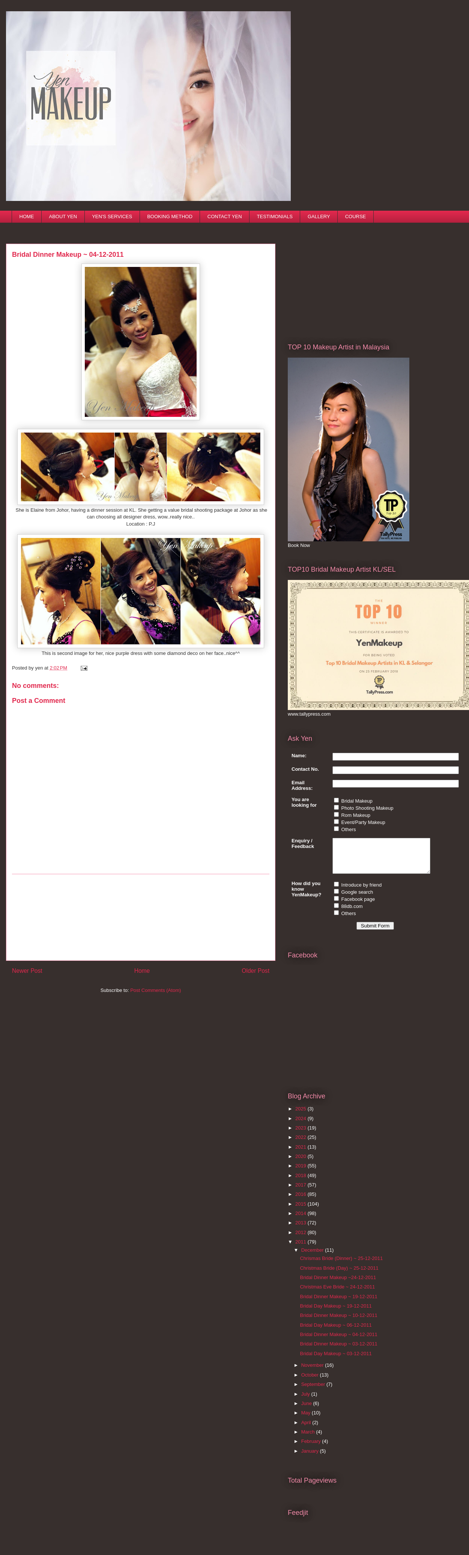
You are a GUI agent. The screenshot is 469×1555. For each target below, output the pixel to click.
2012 (301, 1239)
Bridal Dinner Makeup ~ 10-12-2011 (338, 1322)
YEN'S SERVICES (112, 216)
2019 (301, 1172)
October (310, 1381)
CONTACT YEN (224, 216)
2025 (301, 1115)
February (311, 1448)
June (307, 1410)
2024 (301, 1125)
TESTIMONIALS (275, 216)
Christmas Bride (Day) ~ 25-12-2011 (339, 1275)
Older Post (255, 971)
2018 (301, 1182)
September (313, 1391)
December (313, 1257)
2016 (301, 1201)
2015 (301, 1210)
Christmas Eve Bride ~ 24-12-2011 (337, 1293)
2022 (301, 1144)
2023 (301, 1134)
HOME (27, 216)
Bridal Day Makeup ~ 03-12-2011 (335, 1360)
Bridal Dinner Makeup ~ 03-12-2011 (338, 1350)
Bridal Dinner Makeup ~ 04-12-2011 (338, 1341)
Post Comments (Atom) (155, 990)
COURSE (355, 216)
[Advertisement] (140, 917)
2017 (301, 1191)
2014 (301, 1220)
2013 (301, 1229)
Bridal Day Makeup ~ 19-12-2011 (335, 1312)
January (310, 1458)
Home (142, 971)
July (306, 1401)
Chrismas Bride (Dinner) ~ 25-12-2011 (341, 1265)
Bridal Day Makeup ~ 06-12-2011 (335, 1332)
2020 (301, 1163)
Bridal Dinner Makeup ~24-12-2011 (338, 1284)
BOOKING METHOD (169, 216)
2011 (301, 1248)
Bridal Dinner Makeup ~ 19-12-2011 (338, 1303)
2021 (301, 1154)
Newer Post (27, 971)
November (313, 1372)
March (308, 1438)
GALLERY (319, 216)
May (306, 1419)
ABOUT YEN (63, 216)
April (307, 1429)
